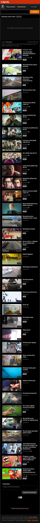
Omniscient (9, 42)
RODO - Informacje (32, 520)
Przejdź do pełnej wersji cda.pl (20, 508)
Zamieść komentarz (29, 492)
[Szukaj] (15, 12)
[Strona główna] (5, 2)
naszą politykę (33, 517)
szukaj (35, 12)
